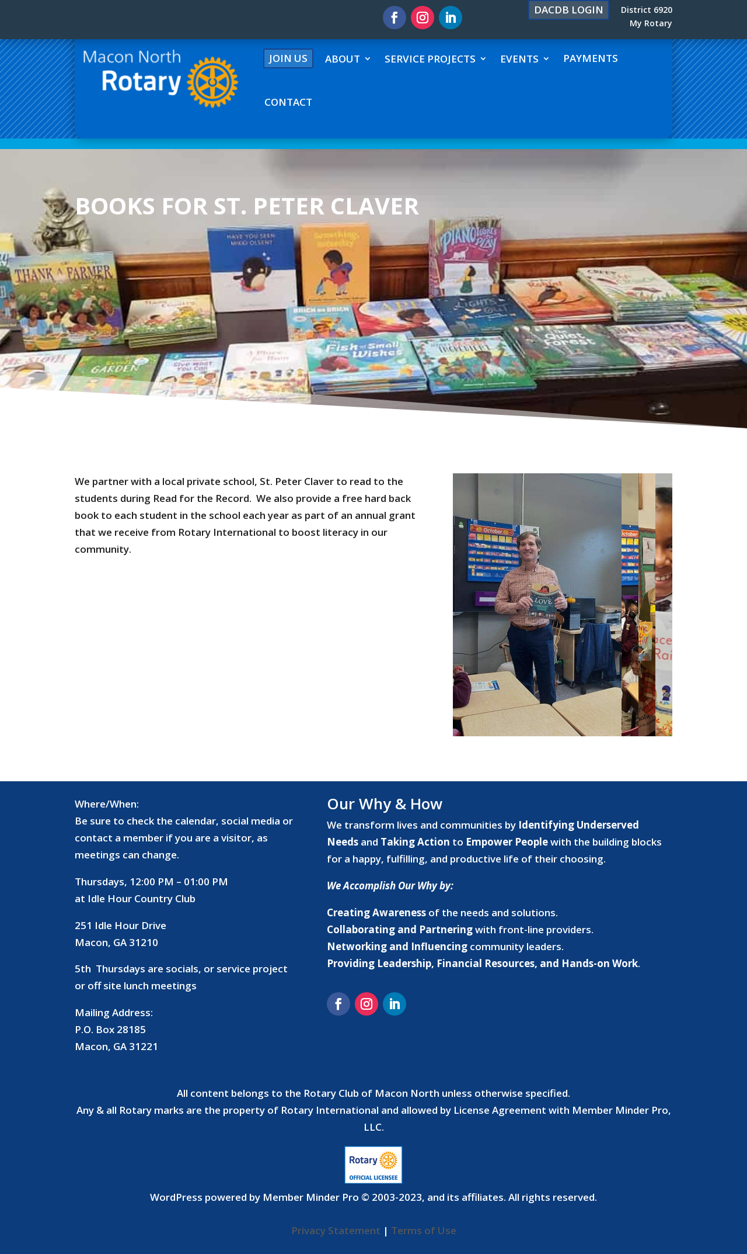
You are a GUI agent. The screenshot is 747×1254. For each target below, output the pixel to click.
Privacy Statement (336, 1230)
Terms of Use (423, 1230)
